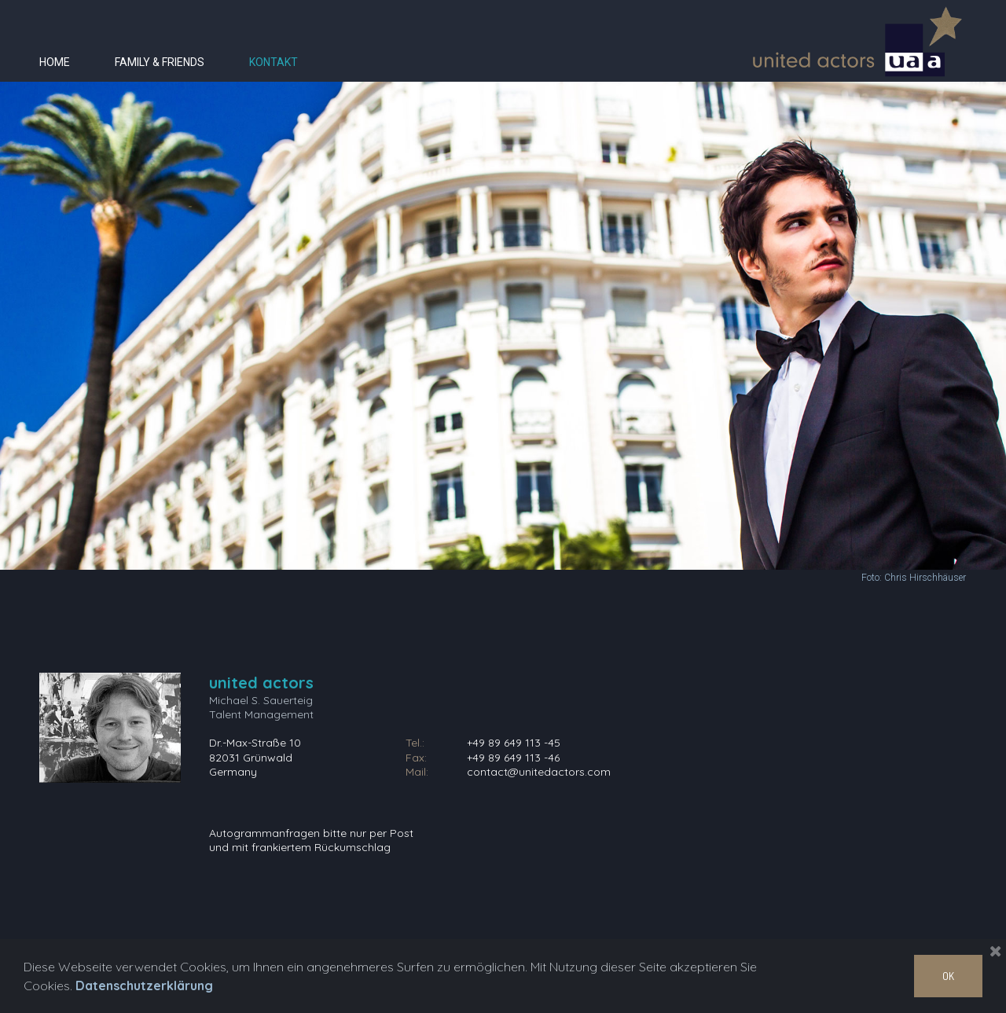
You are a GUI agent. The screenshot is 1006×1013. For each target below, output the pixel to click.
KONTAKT (273, 62)
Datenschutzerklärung (144, 985)
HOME (54, 62)
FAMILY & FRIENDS (159, 62)
